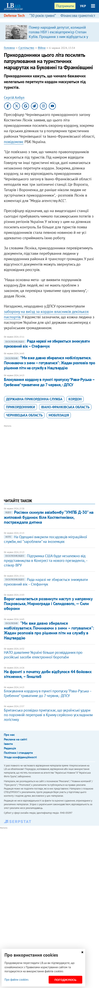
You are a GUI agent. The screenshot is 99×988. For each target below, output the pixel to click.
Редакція (10, 748)
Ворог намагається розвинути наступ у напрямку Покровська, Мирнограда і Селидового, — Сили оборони (48, 603)
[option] (49, 32)
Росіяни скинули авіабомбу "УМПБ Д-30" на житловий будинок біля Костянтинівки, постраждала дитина (48, 517)
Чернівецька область (24, 415)
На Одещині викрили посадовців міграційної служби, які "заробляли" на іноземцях (45, 539)
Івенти (8, 744)
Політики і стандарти (18, 753)
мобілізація (59, 415)
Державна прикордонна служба (34, 399)
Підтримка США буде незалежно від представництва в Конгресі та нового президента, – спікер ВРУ (45, 560)
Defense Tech (14, 15)
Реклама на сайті (15, 739)
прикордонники (20, 407)
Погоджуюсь (65, 979)
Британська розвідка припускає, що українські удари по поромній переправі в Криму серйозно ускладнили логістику (48, 715)
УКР (83, 6)
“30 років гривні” (42, 15)
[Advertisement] (49, 455)
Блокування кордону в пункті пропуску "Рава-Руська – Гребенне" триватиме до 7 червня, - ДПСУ (49, 382)
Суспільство (26, 48)
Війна (42, 48)
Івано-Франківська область (65, 407)
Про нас (9, 735)
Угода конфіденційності (20, 757)
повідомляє (14, 141)
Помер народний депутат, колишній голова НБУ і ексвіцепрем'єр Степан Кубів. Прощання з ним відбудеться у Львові (58, 34)
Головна (9, 48)
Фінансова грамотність (78, 15)
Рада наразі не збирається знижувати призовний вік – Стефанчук (47, 344)
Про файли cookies (16, 979)
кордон (75, 399)
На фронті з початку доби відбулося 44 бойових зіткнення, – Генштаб (48, 674)
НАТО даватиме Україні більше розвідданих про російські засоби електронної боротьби (43, 655)
